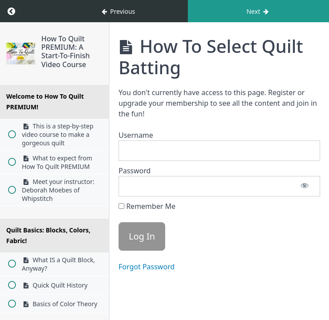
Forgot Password (146, 267)
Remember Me (147, 206)
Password (135, 171)
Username (136, 135)
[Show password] (304, 186)
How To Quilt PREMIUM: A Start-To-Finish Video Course (65, 51)
